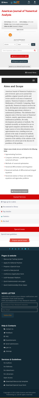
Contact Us (8, 329)
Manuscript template (19, 191)
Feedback (8, 333)
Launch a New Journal (11, 270)
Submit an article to (20, 56)
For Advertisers (9, 370)
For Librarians (8, 374)
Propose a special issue (19, 61)
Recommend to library (9, 207)
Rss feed (5, 221)
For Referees (8, 367)
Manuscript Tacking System (13, 259)
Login (35, 2)
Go (33, 44)
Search (29, 2)
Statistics (5, 216)
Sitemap (8, 351)
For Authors (8, 363)
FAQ (6, 336)
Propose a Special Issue (12, 266)
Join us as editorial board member (19, 66)
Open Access (8, 378)
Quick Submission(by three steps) (15, 285)
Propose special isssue (19, 240)
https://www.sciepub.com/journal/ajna (18, 24)
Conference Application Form (14, 274)
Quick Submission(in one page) (14, 281)
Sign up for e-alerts (8, 202)
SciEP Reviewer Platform (12, 278)
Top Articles (6, 211)
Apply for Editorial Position (13, 263)
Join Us (7, 347)
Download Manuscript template (16, 381)
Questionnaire (10, 340)
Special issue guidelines (9, 234)
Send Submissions (11, 344)
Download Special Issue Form (15, 385)
